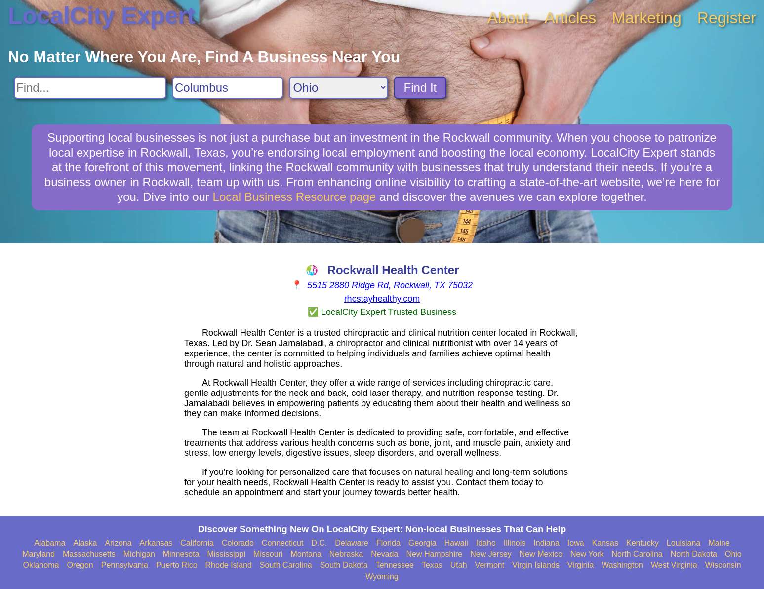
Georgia (422, 543)
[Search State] (338, 88)
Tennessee (395, 565)
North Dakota (694, 554)
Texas (432, 565)
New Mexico (541, 554)
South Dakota (344, 565)
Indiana (546, 543)
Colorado (238, 543)
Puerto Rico (177, 565)
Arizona (118, 543)
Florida (388, 543)
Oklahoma (41, 565)
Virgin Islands (536, 565)
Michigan (139, 554)
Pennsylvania (124, 565)
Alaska (85, 543)
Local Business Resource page (294, 196)
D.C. (319, 543)
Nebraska (346, 554)
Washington (622, 565)
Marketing (647, 18)
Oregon (80, 565)
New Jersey (491, 554)
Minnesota (181, 554)
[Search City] (227, 88)
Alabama (49, 543)
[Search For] (90, 88)
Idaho (486, 543)
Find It (420, 87)
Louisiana (684, 543)
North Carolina (637, 554)
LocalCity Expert (101, 15)
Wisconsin (723, 565)
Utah (458, 565)
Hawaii (456, 543)
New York (587, 554)
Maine (719, 543)
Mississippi (226, 554)
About (508, 18)
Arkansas (156, 543)
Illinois (514, 543)
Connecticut (283, 543)
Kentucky (642, 543)
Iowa (575, 543)
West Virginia (674, 565)
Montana (306, 554)
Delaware (351, 543)
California (197, 543)
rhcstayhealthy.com (382, 299)
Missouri (268, 554)
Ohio (733, 554)
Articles (570, 18)
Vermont (490, 565)
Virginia (580, 565)
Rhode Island (228, 565)
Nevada (384, 554)
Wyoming (382, 576)
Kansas (605, 543)
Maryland (38, 554)
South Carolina (286, 565)
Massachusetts (89, 554)
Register (726, 18)
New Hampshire (434, 554)
